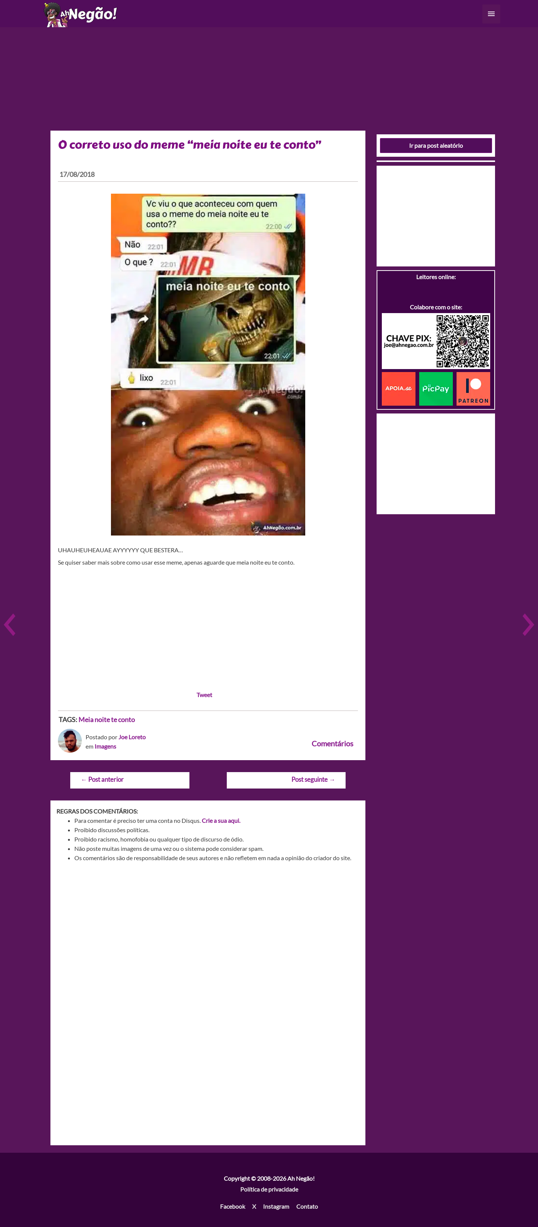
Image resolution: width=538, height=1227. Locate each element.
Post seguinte (313, 779)
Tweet (204, 694)
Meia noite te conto (106, 719)
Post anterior (102, 779)
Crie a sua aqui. (221, 820)
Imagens (105, 746)
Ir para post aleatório (436, 145)
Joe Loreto (132, 736)
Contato (307, 1206)
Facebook (232, 1206)
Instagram (276, 1206)
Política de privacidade (269, 1189)
